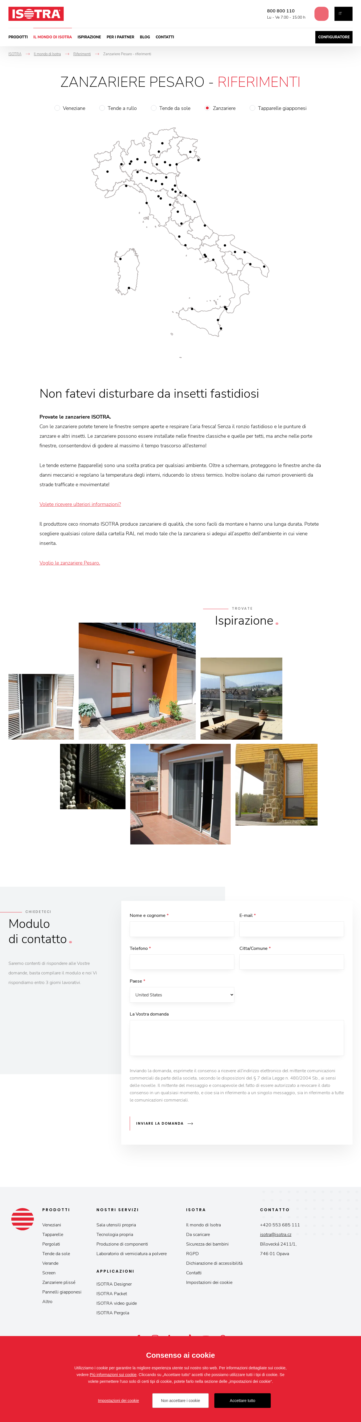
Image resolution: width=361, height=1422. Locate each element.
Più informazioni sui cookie (113, 1374)
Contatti (165, 37)
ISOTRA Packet (111, 1294)
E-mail (247, 915)
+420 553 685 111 (280, 1225)
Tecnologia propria (114, 1235)
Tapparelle (52, 1235)
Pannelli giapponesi (62, 1293)
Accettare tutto (242, 1400)
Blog (145, 37)
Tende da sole (174, 108)
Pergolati (51, 1245)
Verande (50, 1264)
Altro (47, 1302)
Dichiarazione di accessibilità (214, 1264)
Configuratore (334, 37)
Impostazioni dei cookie (209, 1283)
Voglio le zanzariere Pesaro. (69, 562)
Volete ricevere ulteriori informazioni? (80, 504)
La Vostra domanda (149, 1015)
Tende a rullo (122, 108)
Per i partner (120, 37)
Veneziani (51, 1225)
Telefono (140, 949)
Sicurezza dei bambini (207, 1245)
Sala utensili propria (116, 1225)
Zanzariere (224, 108)
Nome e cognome (149, 915)
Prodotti (18, 37)
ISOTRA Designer (114, 1285)
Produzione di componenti (122, 1245)
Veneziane (74, 108)
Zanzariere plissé (58, 1283)
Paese (137, 982)
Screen (49, 1273)
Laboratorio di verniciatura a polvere (131, 1254)
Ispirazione (89, 37)
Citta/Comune (255, 949)
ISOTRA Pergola (112, 1313)
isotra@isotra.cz (275, 1235)
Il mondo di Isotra (52, 37)
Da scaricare (198, 1235)
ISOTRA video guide (116, 1304)
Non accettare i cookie (180, 1400)
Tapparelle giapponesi (282, 108)
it (340, 13)
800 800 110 (278, 11)
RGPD (192, 1254)
